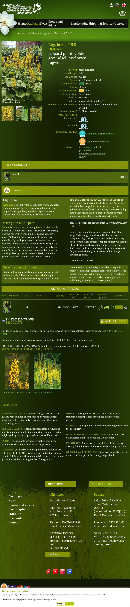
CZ (116, 4)
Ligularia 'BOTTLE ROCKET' (16, 392)
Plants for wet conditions (92, 153)
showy (82, 156)
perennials (85, 150)
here (88, 340)
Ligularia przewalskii (44, 392)
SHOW (17, 190)
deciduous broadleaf (90, 147)
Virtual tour (101, 484)
